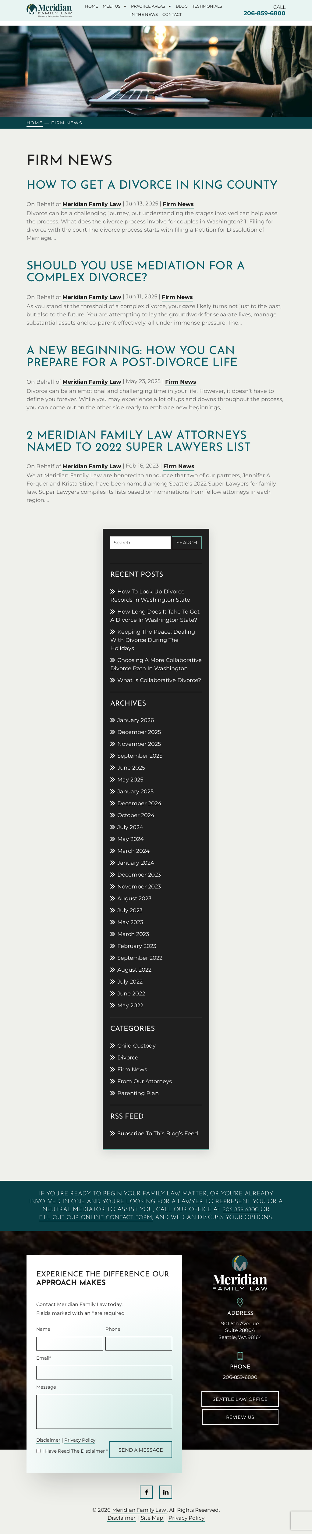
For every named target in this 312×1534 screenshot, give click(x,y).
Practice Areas (148, 6)
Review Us (240, 1417)
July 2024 (130, 827)
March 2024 (133, 851)
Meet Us (111, 6)
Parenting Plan (138, 1093)
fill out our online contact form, (96, 1218)
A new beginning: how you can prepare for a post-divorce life (132, 357)
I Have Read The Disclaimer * (75, 1451)
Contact (172, 14)
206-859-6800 (264, 13)
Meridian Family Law (91, 204)
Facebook (146, 1492)
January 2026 (135, 720)
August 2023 (134, 898)
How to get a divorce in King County (152, 186)
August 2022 (134, 969)
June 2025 (131, 767)
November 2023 (139, 886)
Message (46, 1387)
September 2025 (139, 756)
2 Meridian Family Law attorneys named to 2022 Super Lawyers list (139, 442)
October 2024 (135, 815)
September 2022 (139, 958)
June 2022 (131, 993)
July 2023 (130, 910)
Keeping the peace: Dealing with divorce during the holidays (152, 640)
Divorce (127, 1057)
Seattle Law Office (240, 1399)
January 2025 (135, 791)
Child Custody (136, 1045)
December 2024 (139, 803)
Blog (182, 6)
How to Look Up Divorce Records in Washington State (150, 595)
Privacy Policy (79, 1440)
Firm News (178, 204)
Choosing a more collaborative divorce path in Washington (156, 664)
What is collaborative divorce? (159, 680)
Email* (43, 1358)
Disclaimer (48, 1440)
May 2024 (130, 839)
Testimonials (207, 6)
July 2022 (130, 981)
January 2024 (135, 863)
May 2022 (130, 1005)
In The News (144, 14)
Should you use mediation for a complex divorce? (136, 272)
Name (43, 1329)
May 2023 (130, 922)
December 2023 (139, 874)
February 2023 (136, 946)
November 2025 (139, 744)
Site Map (152, 1518)
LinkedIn (165, 1492)
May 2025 (130, 779)
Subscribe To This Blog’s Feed (157, 1133)
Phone (112, 1329)
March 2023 (133, 934)
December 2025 (139, 732)
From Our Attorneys (144, 1081)
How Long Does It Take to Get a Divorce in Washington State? (155, 615)
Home (91, 6)
